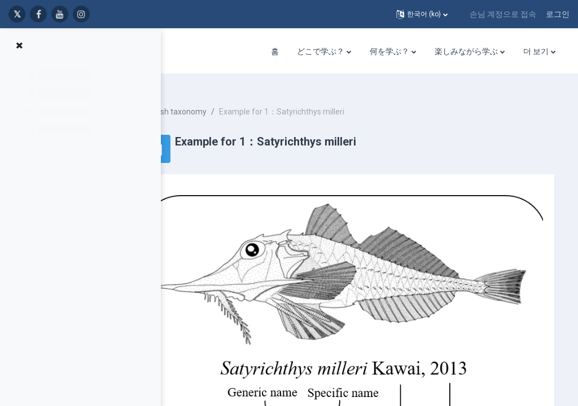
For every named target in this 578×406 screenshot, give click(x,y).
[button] (422, 14)
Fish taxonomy (231, 101)
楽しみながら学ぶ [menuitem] (466, 51)
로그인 (558, 14)
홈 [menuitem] (275, 51)
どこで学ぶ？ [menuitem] (320, 51)
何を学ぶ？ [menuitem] (389, 51)
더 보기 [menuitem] (536, 51)
